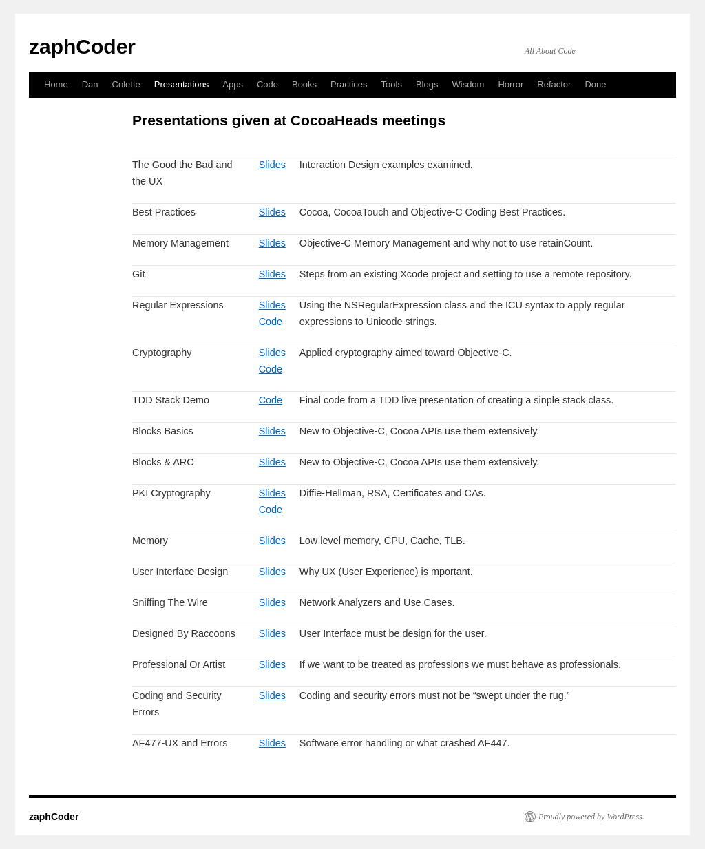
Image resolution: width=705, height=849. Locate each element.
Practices (348, 84)
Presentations (181, 84)
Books (304, 84)
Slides (272, 164)
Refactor (554, 84)
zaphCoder (82, 46)
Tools (391, 84)
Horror (510, 84)
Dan (90, 84)
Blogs (427, 84)
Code (267, 84)
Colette (126, 84)
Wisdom (468, 84)
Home (56, 84)
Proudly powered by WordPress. (591, 816)
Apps (232, 84)
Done (595, 84)
